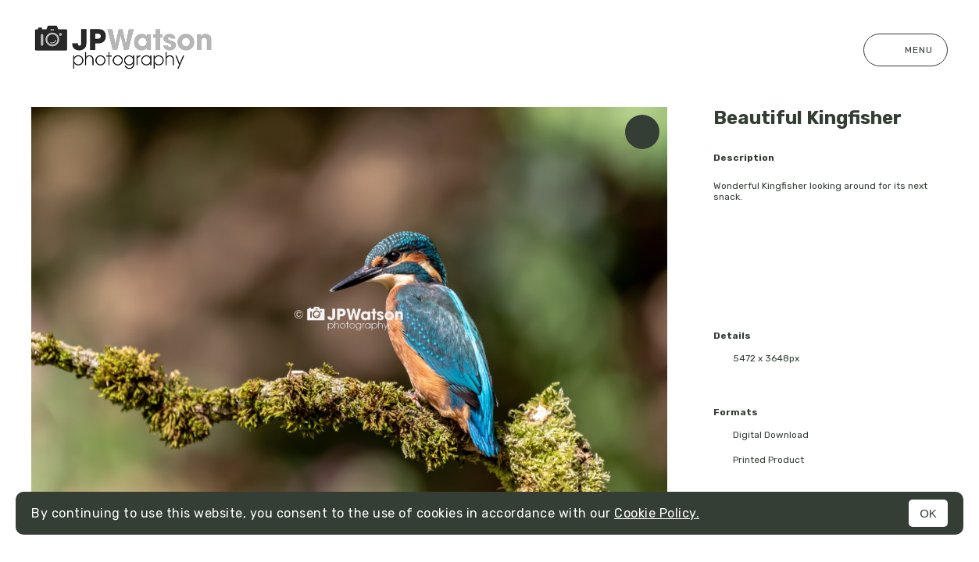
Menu (905, 50)
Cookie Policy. (656, 513)
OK (928, 513)
